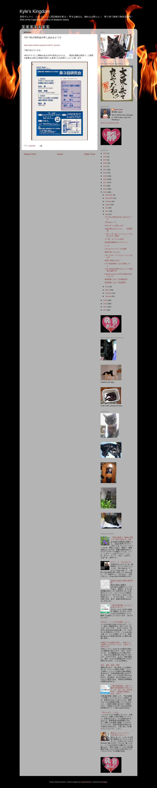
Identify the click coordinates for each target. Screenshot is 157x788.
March (107, 290)
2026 (105, 153)
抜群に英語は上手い (112, 260)
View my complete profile (110, 123)
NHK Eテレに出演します (114, 225)
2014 (105, 192)
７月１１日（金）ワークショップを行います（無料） (118, 235)
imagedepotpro (86, 782)
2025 (105, 157)
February (108, 293)
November (109, 198)
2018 (105, 179)
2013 (105, 300)
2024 (105, 160)
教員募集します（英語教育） (116, 282)
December (109, 195)
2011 (105, 307)
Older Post (89, 154)
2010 (105, 310)
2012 (105, 304)
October (108, 201)
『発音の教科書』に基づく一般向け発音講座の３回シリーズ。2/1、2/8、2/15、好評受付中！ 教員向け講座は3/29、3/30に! (122, 690)
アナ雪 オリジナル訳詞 (114, 239)
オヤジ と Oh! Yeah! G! (120, 562)
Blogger (104, 782)
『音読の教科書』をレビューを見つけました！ (122, 606)
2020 (105, 173)
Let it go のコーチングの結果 (116, 249)
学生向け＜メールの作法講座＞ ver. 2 (115, 622)
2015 (105, 189)
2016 (105, 186)
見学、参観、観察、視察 (110, 665)
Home (60, 154)
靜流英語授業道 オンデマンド (116, 242)
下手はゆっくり (111, 222)
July (107, 208)
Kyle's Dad (118, 109)
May (107, 214)
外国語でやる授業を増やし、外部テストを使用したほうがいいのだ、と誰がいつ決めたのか (116, 644)
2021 (105, 169)
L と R (107, 246)
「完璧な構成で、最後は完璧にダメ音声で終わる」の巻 (122, 538)
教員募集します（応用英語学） (117, 279)
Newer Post (30, 154)
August (108, 205)
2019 (105, 176)
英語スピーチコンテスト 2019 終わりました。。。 (120, 734)
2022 (105, 166)
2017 (105, 182)
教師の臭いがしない (112, 252)
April (107, 287)
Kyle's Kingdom (35, 11)
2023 (105, 163)
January (108, 296)
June (107, 211)
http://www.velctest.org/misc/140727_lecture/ (42, 45)
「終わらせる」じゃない (110, 712)
